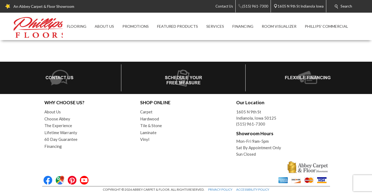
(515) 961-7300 (250, 123)
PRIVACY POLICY (220, 189)
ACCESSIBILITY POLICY (252, 189)
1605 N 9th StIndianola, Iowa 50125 (256, 114)
